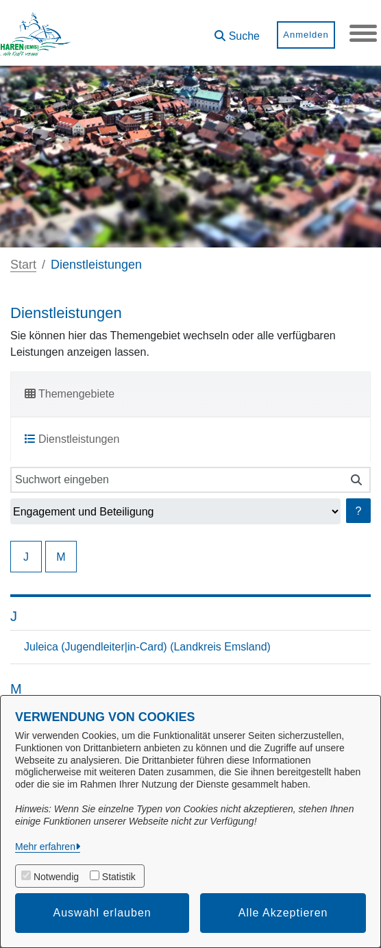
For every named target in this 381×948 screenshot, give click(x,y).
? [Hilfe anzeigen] (359, 511)
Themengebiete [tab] (69, 394)
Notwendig (56, 876)
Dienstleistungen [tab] (72, 439)
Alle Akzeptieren (283, 913)
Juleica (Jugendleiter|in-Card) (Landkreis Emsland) (147, 647)
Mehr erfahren (45, 846)
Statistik (119, 876)
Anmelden (306, 34)
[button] (237, 31)
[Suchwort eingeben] (176, 480)
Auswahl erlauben (102, 913)
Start (23, 264)
